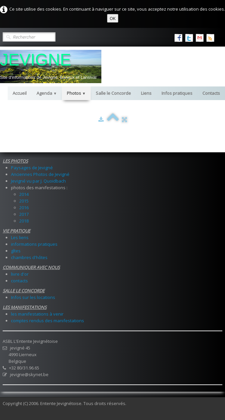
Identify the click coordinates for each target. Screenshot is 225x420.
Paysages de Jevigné (32, 168)
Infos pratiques (177, 93)
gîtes (16, 251)
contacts (19, 281)
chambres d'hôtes (29, 257)
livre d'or (20, 274)
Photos (76, 93)
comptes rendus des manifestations (47, 321)
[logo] (50, 66)
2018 (24, 221)
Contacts (211, 93)
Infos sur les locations (33, 297)
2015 (24, 201)
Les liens (20, 237)
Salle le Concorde (113, 93)
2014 (24, 194)
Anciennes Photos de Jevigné (40, 174)
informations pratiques (34, 244)
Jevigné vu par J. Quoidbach (38, 181)
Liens (146, 93)
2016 (24, 207)
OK (113, 18)
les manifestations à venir (37, 314)
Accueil (20, 93)
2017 (24, 214)
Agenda (47, 93)
